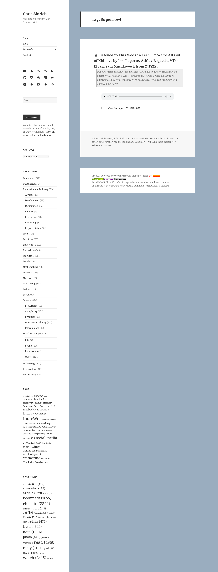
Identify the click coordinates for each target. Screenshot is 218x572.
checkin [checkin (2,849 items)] (36, 503)
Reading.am (128, 141)
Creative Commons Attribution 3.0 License (146, 185)
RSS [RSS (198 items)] (33, 438)
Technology (29, 363)
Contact (27, 55)
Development (32, 200)
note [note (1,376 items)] (32, 531)
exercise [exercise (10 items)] (40, 513)
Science (27, 300)
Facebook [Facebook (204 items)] (28, 409)
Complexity (31, 311)
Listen (155, 138)
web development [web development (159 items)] (32, 454)
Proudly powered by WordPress (109, 175)
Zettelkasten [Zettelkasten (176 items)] (41, 462)
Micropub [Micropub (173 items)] (41, 426)
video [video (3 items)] (40, 553)
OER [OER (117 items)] (54, 427)
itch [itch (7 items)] (53, 517)
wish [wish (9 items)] (50, 558)
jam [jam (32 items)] (27, 521)
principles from (146, 175)
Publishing (31, 222)
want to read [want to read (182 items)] (30, 450)
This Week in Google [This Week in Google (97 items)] (43, 443)
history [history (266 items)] (27, 413)
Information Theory (35, 322)
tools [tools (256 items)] (26, 447)
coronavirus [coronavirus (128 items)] (28, 402)
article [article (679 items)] (32, 493)
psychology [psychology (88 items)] (41, 434)
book (174, 141)
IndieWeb (28, 244)
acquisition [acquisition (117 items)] (33, 484)
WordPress (29, 374)
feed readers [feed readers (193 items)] (41, 409)
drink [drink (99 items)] (41, 508)
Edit (27, 340)
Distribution (31, 205)
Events (28, 345)
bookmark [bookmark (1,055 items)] (37, 498)
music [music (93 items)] (50, 427)
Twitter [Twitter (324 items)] (35, 447)
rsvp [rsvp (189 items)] (30, 553)
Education (28, 183)
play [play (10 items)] (45, 537)
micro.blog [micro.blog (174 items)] (44, 423)
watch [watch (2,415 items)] (34, 557)
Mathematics (30, 266)
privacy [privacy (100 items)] (34, 434)
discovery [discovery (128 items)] (47, 402)
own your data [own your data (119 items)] (29, 430)
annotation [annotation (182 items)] (34, 488)
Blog (25, 43)
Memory (27, 272)
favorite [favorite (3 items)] (51, 513)
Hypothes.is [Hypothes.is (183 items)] (39, 413)
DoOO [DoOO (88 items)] (47, 406)
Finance (29, 211)
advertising (98, 141)
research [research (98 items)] (26, 438)
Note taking (29, 283)
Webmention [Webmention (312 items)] (31, 458)
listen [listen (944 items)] (32, 526)
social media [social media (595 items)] (46, 437)
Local (26, 261)
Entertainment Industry (35, 189)
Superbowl (140, 141)
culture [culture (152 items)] (38, 402)
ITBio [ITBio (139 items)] (25, 423)
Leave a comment (103, 145)
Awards (29, 194)
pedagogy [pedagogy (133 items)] (40, 430)
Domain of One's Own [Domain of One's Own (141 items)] (33, 406)
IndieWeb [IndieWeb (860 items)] (32, 418)
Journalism (29, 250)
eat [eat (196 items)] (29, 512)
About (26, 38)
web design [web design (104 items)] (42, 451)
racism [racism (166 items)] (49, 433)
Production (31, 217)
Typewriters (29, 369)
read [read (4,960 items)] (45, 542)
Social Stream (30, 333)
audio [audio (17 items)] (47, 493)
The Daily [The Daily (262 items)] (29, 442)
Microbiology (32, 327)
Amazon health (112, 141)
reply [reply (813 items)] (32, 548)
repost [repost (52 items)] (47, 548)
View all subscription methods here (38, 133)
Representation (33, 228)
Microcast (28, 278)
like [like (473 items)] (39, 521)
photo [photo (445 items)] (31, 537)
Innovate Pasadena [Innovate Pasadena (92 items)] (49, 419)
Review (27, 294)
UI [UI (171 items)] (42, 447)
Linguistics (28, 255)
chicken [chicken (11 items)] (28, 509)
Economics (28, 178)
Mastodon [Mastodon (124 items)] (33, 423)
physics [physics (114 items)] (48, 430)
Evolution (30, 316)
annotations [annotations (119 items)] (28, 396)
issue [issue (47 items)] (44, 517)
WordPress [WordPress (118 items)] (45, 458)
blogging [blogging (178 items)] (38, 395)
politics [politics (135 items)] (26, 433)
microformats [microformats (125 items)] (29, 427)
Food (25, 233)
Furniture (28, 239)
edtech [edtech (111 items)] (52, 406)
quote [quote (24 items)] (28, 542)
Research (28, 49)
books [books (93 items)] (46, 396)
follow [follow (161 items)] (31, 517)
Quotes (29, 356)
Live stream (31, 351)
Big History (31, 305)
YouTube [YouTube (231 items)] (28, 462)
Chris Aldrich (35, 13)
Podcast (27, 289)
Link (96, 138)
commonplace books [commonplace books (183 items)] (34, 399)
